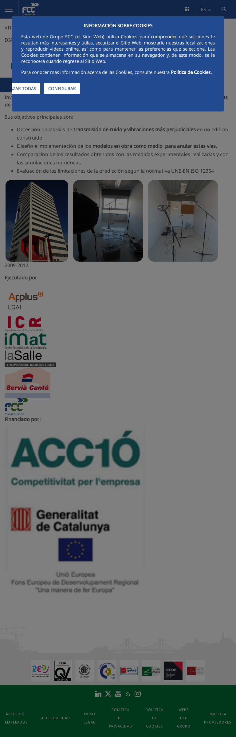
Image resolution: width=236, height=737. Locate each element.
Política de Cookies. (191, 72)
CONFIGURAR (62, 88)
